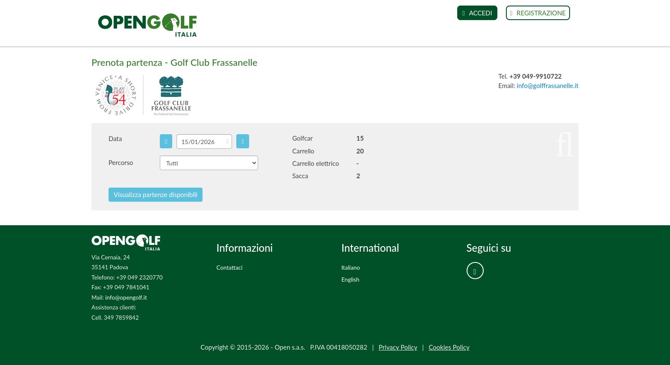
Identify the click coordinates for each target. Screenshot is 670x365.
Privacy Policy (398, 347)
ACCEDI (477, 13)
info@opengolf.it (126, 297)
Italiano (350, 267)
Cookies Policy (449, 347)
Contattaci (230, 267)
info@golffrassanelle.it (548, 85)
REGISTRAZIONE (538, 13)
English (350, 279)
